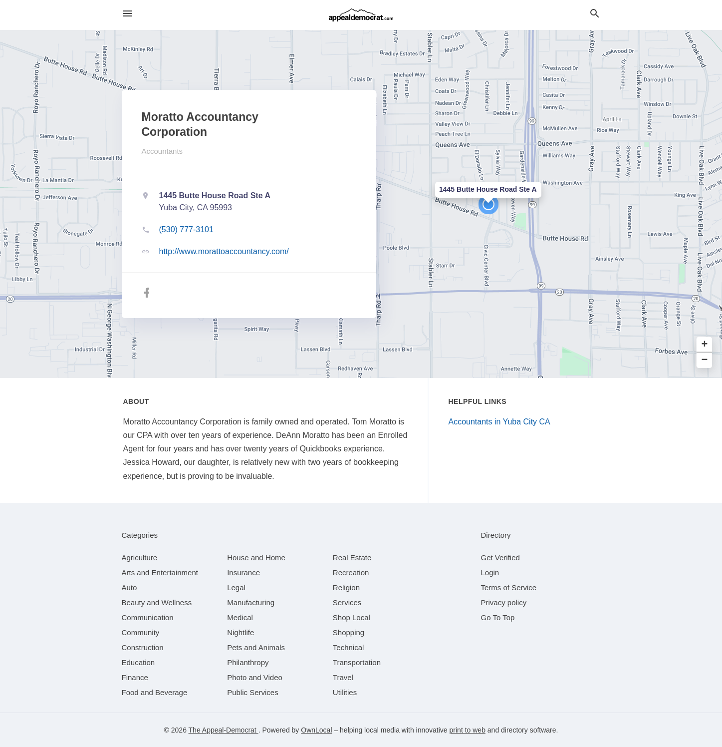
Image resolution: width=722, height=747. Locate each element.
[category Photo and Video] (254, 677)
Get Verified (500, 557)
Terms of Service (509, 587)
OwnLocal (316, 730)
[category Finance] (135, 677)
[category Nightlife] (240, 632)
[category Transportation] (357, 662)
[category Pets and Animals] (256, 647)
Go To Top (498, 617)
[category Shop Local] (351, 617)
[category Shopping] (348, 632)
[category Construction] (143, 647)
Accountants (162, 151)
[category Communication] (148, 617)
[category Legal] (236, 587)
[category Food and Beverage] (155, 692)
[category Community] (141, 632)
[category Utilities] (345, 692)
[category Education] (138, 662)
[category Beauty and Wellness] (157, 602)
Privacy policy (504, 602)
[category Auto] (129, 587)
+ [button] (705, 345)
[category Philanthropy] (247, 662)
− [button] (705, 360)
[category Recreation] (351, 572)
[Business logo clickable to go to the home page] (361, 14)
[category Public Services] (252, 692)
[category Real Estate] (352, 557)
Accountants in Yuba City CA (499, 421)
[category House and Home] (256, 557)
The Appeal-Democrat (223, 730)
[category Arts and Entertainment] (160, 572)
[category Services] (347, 602)
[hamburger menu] (128, 13)
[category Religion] (346, 587)
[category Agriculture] (140, 557)
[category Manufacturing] (250, 602)
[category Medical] (240, 617)
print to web (467, 730)
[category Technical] (348, 647)
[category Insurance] (243, 572)
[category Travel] (343, 677)
